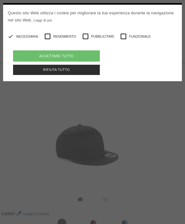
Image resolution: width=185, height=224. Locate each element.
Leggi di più (43, 20)
